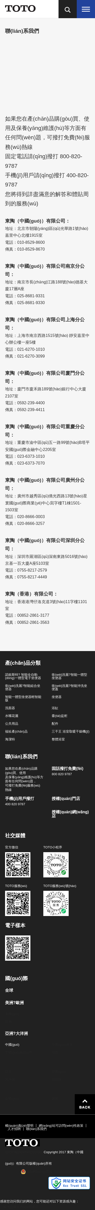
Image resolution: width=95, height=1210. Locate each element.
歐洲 (8, 1022)
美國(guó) (12, 1014)
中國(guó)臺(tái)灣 (18, 1052)
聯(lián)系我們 (36, 1129)
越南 (55, 1098)
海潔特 (10, 739)
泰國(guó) (12, 1098)
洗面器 (10, 708)
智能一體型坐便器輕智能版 (23, 698)
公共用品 (11, 723)
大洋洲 (10, 1079)
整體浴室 (58, 739)
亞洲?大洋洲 (16, 1034)
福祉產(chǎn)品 (16, 731)
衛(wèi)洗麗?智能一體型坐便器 (69, 676)
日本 (8, 1071)
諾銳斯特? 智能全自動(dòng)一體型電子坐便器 (23, 676)
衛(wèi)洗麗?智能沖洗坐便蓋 (69, 687)
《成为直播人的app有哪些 (19, 1207)
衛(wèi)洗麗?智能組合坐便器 (22, 687)
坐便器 (57, 697)
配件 (55, 723)
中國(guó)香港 (62, 1044)
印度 (55, 1052)
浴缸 (55, 708)
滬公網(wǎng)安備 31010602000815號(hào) (58, 1171)
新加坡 (57, 1079)
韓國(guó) (59, 1071)
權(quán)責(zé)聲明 (19, 1125)
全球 (9, 990)
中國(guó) (12, 1044)
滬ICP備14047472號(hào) (24, 1152)
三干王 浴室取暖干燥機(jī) (70, 731)
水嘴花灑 (11, 716)
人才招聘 (14, 1129)
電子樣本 (15, 925)
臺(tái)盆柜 (59, 716)
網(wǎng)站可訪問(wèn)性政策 (61, 1125)
